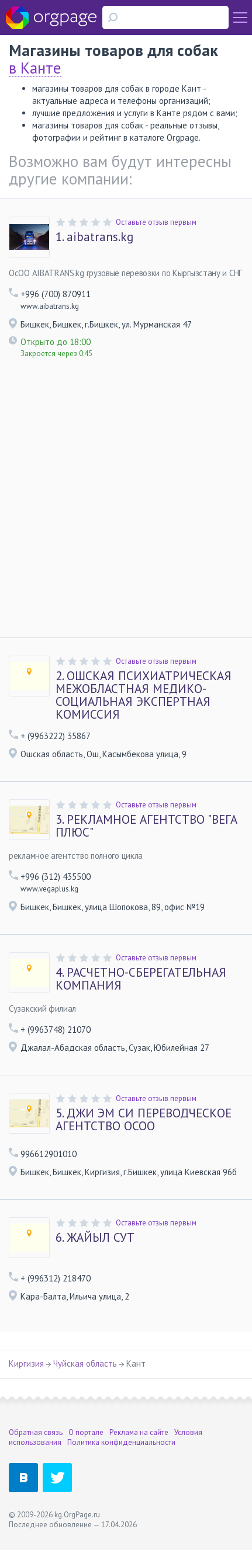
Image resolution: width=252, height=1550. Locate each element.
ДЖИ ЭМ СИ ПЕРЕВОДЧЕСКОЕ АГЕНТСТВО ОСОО (144, 1120)
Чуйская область (85, 1363)
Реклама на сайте (138, 1432)
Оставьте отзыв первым (156, 222)
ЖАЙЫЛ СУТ (95, 1237)
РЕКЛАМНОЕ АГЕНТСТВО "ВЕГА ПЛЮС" (146, 826)
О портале (85, 1432)
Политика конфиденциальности (121, 1442)
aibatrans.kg (94, 237)
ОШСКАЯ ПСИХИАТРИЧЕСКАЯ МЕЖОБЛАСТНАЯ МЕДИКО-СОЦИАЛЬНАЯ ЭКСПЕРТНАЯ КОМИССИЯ (144, 695)
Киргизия (26, 1363)
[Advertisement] (126, 506)
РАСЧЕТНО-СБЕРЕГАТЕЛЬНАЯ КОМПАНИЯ (141, 979)
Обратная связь (36, 1432)
